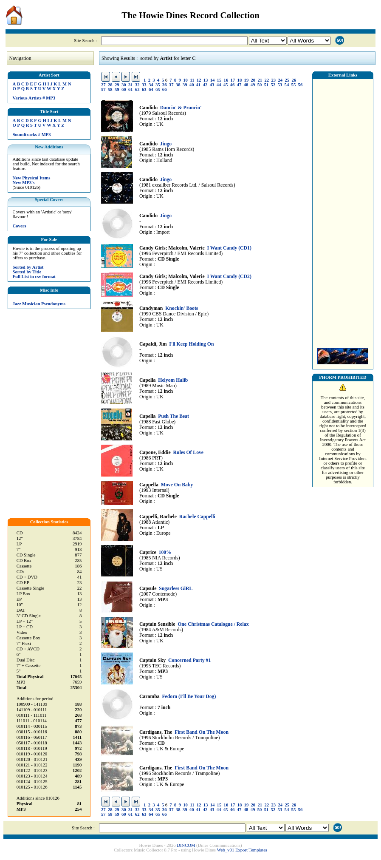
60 (123, 89)
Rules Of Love (188, 452)
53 (280, 84)
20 (253, 80)
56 (300, 84)
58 (110, 89)
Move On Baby (177, 485)
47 (239, 84)
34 (151, 84)
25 (287, 80)
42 (205, 84)
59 (117, 89)
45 (225, 84)
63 (144, 89)
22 (267, 80)
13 (205, 80)
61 (130, 89)
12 (199, 80)
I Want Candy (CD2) (229, 276)
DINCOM (186, 845)
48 (246, 84)
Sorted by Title (27, 272)
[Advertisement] (342, 211)
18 (239, 80)
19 (246, 80)
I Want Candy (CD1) (229, 248)
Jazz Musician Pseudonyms (39, 303)
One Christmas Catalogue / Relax (213, 624)
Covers (19, 226)
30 (123, 84)
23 (273, 80)
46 (232, 84)
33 (144, 84)
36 (164, 84)
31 (130, 84)
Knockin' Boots (181, 308)
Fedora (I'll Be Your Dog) (189, 696)
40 (191, 84)
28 (110, 84)
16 (226, 80)
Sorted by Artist (28, 267)
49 (253, 84)
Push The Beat (173, 416)
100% (165, 552)
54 (287, 84)
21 (260, 80)
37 (171, 84)
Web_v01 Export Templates (242, 850)
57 (103, 89)
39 (185, 84)
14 (212, 80)
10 (185, 80)
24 (280, 80)
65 (157, 89)
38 (178, 84)
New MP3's (24, 182)
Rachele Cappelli (197, 516)
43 (212, 84)
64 (151, 89)
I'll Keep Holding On (191, 344)
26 (293, 80)
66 (164, 89)
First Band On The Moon (202, 732)
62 (137, 89)
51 (266, 84)
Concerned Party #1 (189, 660)
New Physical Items (32, 178)
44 (219, 84)
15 (219, 80)
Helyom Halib (173, 380)
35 (157, 84)
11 (192, 80)
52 (273, 84)
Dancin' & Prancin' (181, 108)
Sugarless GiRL (175, 588)
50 (259, 84)
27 (103, 84)
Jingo (166, 144)
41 (198, 84)
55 (293, 84)
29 (117, 84)
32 (137, 84)
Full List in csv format (34, 276)
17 (233, 80)
